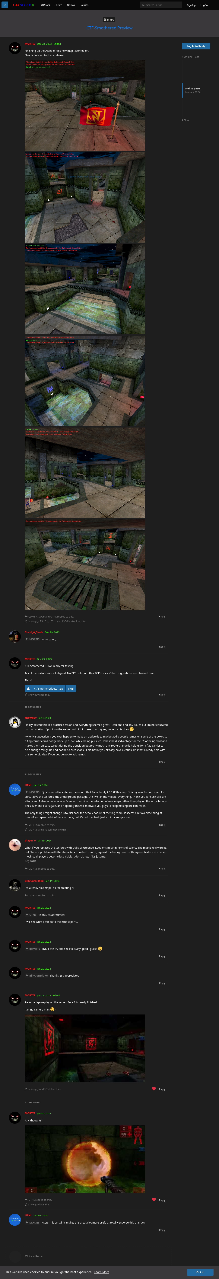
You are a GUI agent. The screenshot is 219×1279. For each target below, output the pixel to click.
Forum (58, 5)
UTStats (45, 5)
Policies (84, 5)
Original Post (190, 56)
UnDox (71, 5)
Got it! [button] (200, 1272)
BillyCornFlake (38, 975)
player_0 (34, 949)
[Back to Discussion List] (5, 5)
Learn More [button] (101, 1272)
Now (185, 120)
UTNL (32, 915)
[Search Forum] (161, 5)
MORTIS (34, 639)
